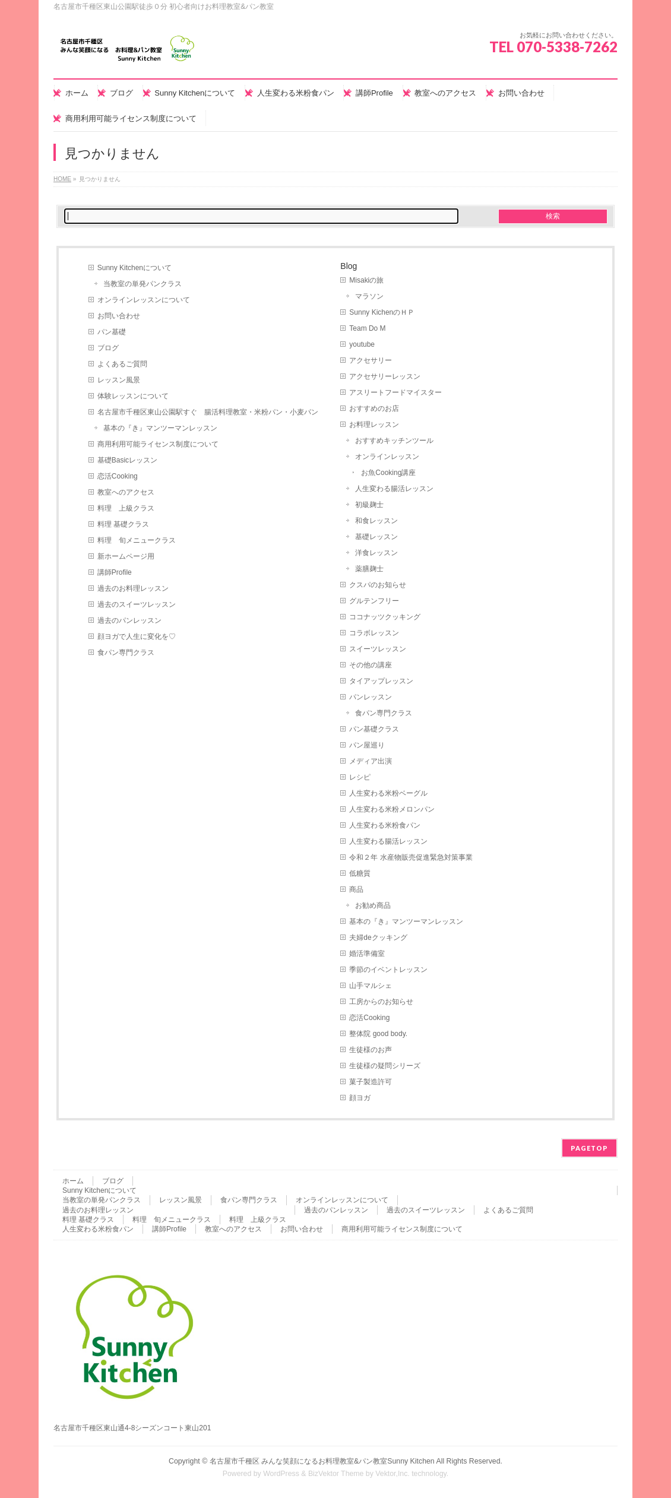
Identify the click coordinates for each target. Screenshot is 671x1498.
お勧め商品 (373, 905)
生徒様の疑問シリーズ (384, 1066)
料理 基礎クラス (123, 524)
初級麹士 (369, 505)
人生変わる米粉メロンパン (392, 809)
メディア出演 (370, 761)
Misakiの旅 (366, 280)
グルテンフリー (374, 601)
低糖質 (360, 873)
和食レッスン (376, 521)
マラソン (369, 296)
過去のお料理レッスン (133, 588)
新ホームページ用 (125, 556)
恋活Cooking (117, 476)
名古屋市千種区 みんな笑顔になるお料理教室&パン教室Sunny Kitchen (322, 1461)
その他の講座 (370, 665)
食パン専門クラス (125, 652)
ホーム (73, 1181)
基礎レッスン (376, 537)
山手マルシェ (370, 985)
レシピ (360, 777)
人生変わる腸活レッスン (394, 488)
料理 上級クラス (125, 508)
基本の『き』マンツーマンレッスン (160, 428)
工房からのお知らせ (381, 1001)
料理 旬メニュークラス (136, 540)
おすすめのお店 (374, 408)
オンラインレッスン (387, 456)
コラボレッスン (374, 633)
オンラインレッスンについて (143, 300)
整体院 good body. (378, 1034)
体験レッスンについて (133, 396)
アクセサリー (370, 360)
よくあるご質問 (122, 364)
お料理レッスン (374, 424)
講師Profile (114, 572)
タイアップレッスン (381, 681)
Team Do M (367, 328)
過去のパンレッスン (129, 620)
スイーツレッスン (377, 649)
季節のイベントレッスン (388, 969)
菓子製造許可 (370, 1082)
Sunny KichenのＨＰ (381, 312)
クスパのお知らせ (377, 585)
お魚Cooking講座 (388, 472)
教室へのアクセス (125, 492)
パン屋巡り (367, 745)
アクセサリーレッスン (384, 376)
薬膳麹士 (369, 569)
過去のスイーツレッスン (136, 604)
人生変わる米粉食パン (384, 825)
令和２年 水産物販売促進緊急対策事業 (410, 857)
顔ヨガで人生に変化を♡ (136, 636)
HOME (62, 179)
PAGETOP (589, 1148)
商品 (356, 889)
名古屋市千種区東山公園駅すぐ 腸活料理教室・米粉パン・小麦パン (207, 412)
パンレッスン (370, 697)
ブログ (108, 348)
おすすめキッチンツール (394, 440)
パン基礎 (111, 332)
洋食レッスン (376, 553)
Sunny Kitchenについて (134, 268)
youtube (362, 344)
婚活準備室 (367, 953)
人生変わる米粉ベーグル (388, 793)
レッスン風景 (118, 380)
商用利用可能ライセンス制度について (158, 444)
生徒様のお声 (370, 1050)
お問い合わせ (118, 316)
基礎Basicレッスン (127, 460)
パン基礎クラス (374, 729)
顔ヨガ (360, 1098)
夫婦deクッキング (378, 937)
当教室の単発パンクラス (142, 284)
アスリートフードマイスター (395, 392)
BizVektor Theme (336, 1474)
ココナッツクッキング (384, 617)
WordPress (281, 1474)
